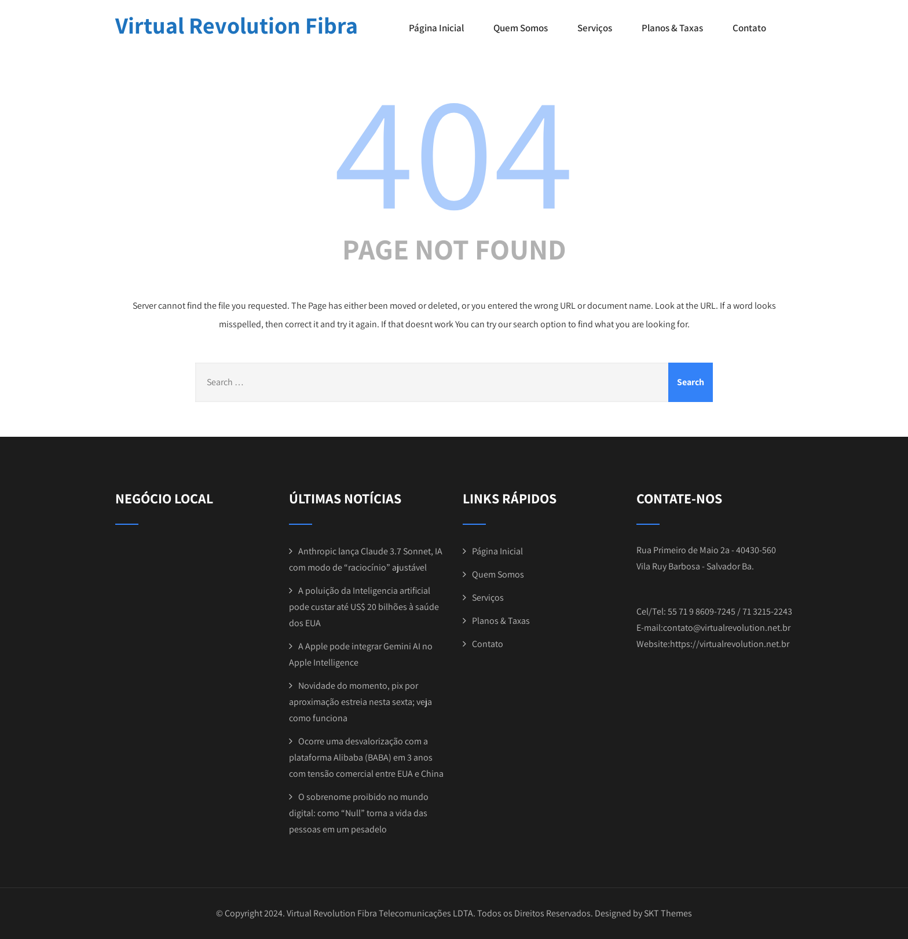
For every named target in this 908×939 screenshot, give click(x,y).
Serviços (594, 27)
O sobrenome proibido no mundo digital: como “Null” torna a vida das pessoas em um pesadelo (359, 813)
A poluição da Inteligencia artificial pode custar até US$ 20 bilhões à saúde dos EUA (364, 606)
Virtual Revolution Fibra (236, 25)
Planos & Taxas (672, 27)
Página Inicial (436, 27)
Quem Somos (520, 27)
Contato (749, 27)
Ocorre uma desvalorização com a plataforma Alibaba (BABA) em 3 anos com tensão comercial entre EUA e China (366, 757)
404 (454, 149)
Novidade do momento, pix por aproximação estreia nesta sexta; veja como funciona (360, 701)
